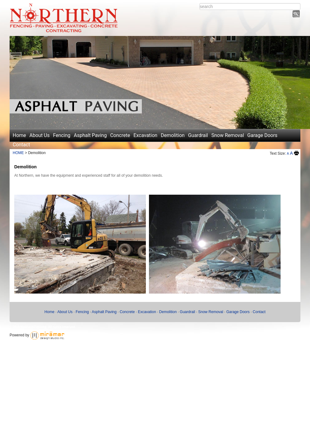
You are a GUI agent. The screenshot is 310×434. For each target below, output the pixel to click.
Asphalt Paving (90, 135)
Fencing (61, 135)
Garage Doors (262, 135)
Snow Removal (228, 135)
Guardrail (198, 135)
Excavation (145, 135)
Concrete (120, 135)
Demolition (173, 135)
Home (19, 135)
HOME (18, 153)
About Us (39, 135)
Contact (21, 145)
